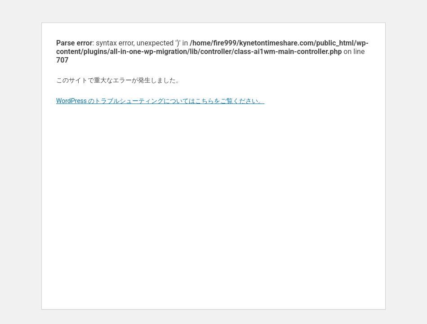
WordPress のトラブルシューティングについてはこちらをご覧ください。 (160, 100)
